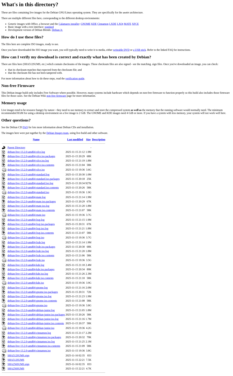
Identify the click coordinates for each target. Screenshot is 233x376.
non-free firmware (56, 95)
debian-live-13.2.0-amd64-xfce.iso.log (28, 160)
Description (98, 139)
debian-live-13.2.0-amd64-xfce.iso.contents (31, 165)
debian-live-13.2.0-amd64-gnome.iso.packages (33, 292)
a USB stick (139, 49)
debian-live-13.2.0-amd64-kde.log (26, 265)
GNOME (86, 23)
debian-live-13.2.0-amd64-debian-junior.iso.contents (36, 323)
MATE (127, 23)
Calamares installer (69, 23)
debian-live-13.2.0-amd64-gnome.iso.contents (32, 300)
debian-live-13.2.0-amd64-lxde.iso (26, 260)
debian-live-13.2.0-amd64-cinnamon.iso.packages (34, 337)
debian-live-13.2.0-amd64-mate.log (27, 197)
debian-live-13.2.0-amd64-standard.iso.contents (33, 187)
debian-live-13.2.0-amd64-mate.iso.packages (32, 201)
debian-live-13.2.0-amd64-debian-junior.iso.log (33, 319)
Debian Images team (57, 133)
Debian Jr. (57, 29)
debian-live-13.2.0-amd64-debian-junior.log (31, 310)
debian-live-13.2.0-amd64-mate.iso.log (28, 205)
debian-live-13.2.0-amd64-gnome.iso (27, 305)
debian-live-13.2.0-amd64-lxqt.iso (26, 237)
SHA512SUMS (16, 359)
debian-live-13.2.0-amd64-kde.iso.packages (31, 269)
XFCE (135, 23)
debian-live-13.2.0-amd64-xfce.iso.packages (31, 156)
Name (36, 139)
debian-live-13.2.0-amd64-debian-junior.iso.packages (36, 314)
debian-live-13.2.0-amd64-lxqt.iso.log (28, 228)
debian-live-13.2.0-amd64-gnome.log (28, 287)
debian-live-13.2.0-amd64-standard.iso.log (30, 183)
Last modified (75, 139)
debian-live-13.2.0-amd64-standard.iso (28, 192)
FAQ (25, 127)
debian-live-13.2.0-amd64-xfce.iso (26, 169)
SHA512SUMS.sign (18, 355)
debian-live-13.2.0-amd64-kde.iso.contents (31, 278)
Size (88, 139)
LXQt (120, 23)
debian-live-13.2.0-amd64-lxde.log (26, 242)
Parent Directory (16, 147)
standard (49, 26)
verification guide (74, 78)
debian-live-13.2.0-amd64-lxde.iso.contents (31, 255)
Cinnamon (103, 23)
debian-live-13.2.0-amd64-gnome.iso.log (29, 296)
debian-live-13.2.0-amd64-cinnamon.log (29, 332)
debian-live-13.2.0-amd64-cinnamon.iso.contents (34, 345)
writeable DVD (121, 49)
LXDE (112, 23)
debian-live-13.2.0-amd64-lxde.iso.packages (31, 246)
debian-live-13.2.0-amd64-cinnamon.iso (29, 350)
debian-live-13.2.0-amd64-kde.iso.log (28, 273)
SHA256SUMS (16, 368)
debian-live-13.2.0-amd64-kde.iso (26, 282)
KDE (94, 23)
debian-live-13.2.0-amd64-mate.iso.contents (31, 210)
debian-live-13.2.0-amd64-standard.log (28, 174)
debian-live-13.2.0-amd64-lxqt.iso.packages (31, 224)
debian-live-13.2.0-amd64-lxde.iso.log (28, 251)
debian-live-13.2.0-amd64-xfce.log (26, 151)
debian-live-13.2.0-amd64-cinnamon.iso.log (31, 341)
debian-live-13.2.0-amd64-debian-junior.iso (31, 328)
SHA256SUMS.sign (18, 364)
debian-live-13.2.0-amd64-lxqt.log (26, 219)
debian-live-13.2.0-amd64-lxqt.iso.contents (31, 232)
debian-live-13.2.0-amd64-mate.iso (26, 214)
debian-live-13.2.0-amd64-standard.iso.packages (34, 178)
